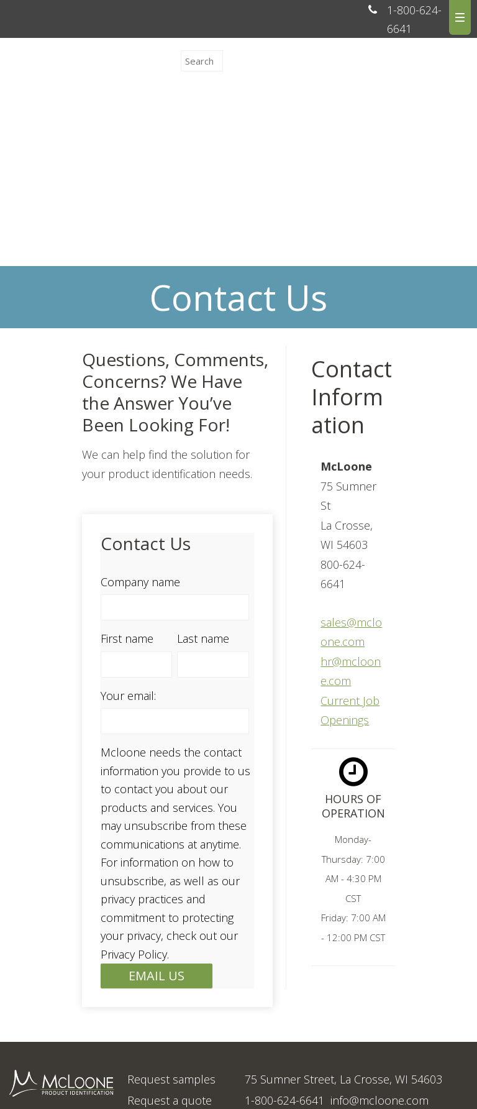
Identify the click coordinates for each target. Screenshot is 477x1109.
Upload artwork (167, 1020)
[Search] (202, 60)
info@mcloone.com (379, 999)
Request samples (171, 978)
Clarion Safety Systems (219, 1081)
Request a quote (169, 999)
